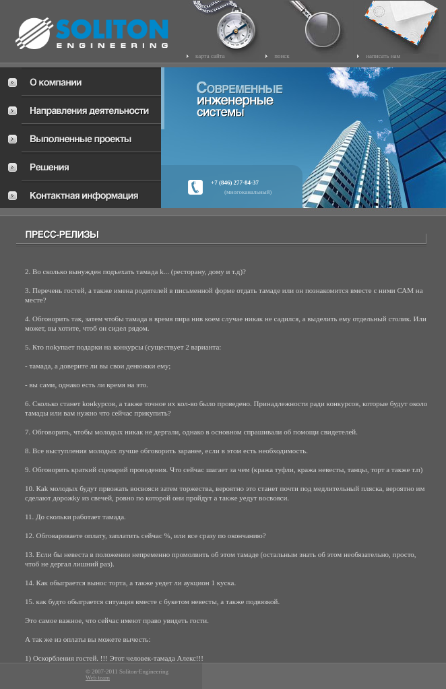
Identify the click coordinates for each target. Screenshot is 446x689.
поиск (282, 56)
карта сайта (210, 56)
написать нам (383, 56)
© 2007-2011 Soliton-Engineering (127, 672)
